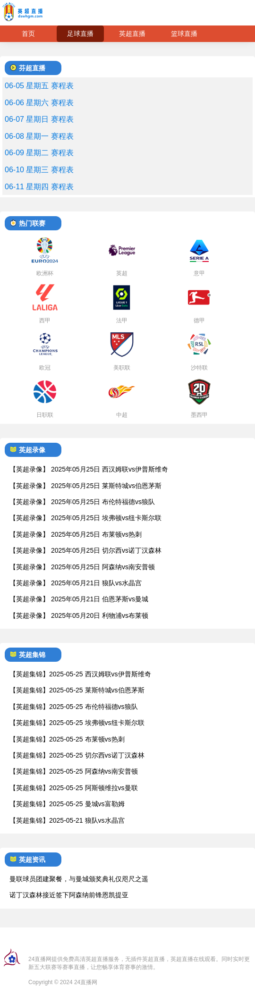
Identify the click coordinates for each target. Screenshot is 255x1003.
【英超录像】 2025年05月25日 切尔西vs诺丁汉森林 (85, 550)
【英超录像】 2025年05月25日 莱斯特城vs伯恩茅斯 (85, 485)
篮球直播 (184, 33)
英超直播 (132, 33)
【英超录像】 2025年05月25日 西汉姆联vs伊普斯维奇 (88, 469)
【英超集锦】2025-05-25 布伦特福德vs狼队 (73, 706)
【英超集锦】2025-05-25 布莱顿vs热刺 (67, 739)
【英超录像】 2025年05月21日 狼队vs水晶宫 (75, 583)
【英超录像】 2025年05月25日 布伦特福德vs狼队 (82, 502)
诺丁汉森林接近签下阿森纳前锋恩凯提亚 (68, 895)
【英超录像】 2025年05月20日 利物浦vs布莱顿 (78, 615)
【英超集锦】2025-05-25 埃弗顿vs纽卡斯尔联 (76, 722)
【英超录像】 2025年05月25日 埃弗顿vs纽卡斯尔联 (85, 518)
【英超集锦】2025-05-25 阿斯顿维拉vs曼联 (73, 788)
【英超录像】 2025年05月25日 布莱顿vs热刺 (75, 534)
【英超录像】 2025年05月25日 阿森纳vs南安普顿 (82, 567)
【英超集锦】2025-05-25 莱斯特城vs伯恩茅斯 (76, 690)
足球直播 (80, 33)
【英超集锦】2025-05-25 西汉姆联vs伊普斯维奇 (80, 674)
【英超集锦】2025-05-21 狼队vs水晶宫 (67, 820)
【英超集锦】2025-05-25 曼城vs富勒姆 (67, 804)
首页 (28, 33)
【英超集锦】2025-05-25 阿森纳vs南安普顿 (73, 771)
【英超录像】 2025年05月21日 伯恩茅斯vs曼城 (78, 599)
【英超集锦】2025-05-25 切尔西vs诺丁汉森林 (76, 755)
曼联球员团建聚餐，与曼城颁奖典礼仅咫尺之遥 (78, 879)
